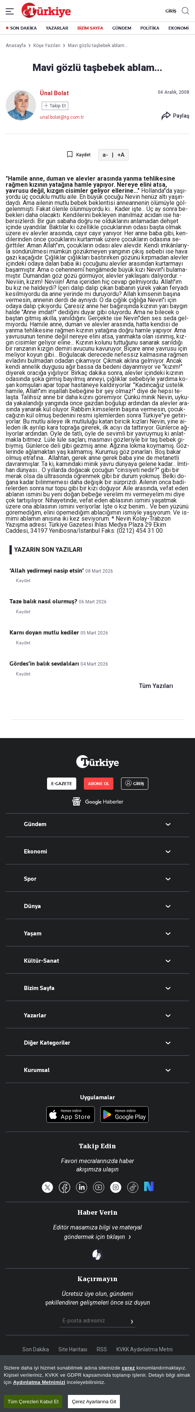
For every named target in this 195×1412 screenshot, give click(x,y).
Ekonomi (35, 851)
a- (105, 155)
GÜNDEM (121, 28)
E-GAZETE (61, 783)
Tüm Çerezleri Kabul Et (33, 1401)
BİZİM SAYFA (90, 28)
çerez (128, 1368)
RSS (102, 1349)
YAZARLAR (57, 28)
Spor (30, 878)
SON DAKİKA (23, 28)
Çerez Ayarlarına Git (94, 1401)
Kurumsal (37, 1070)
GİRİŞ (170, 11)
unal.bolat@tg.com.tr (62, 117)
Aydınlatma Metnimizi (39, 1382)
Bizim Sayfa (39, 988)
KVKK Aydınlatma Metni (144, 1349)
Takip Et (55, 106)
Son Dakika (35, 1349)
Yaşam (32, 933)
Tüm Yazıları (156, 686)
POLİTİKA (149, 28)
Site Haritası (72, 1349)
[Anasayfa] (97, 761)
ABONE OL (98, 783)
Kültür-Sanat (41, 960)
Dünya (32, 906)
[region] (97, 1383)
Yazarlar (35, 1015)
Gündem (35, 824)
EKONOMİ (178, 28)
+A (120, 155)
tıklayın (116, 1236)
